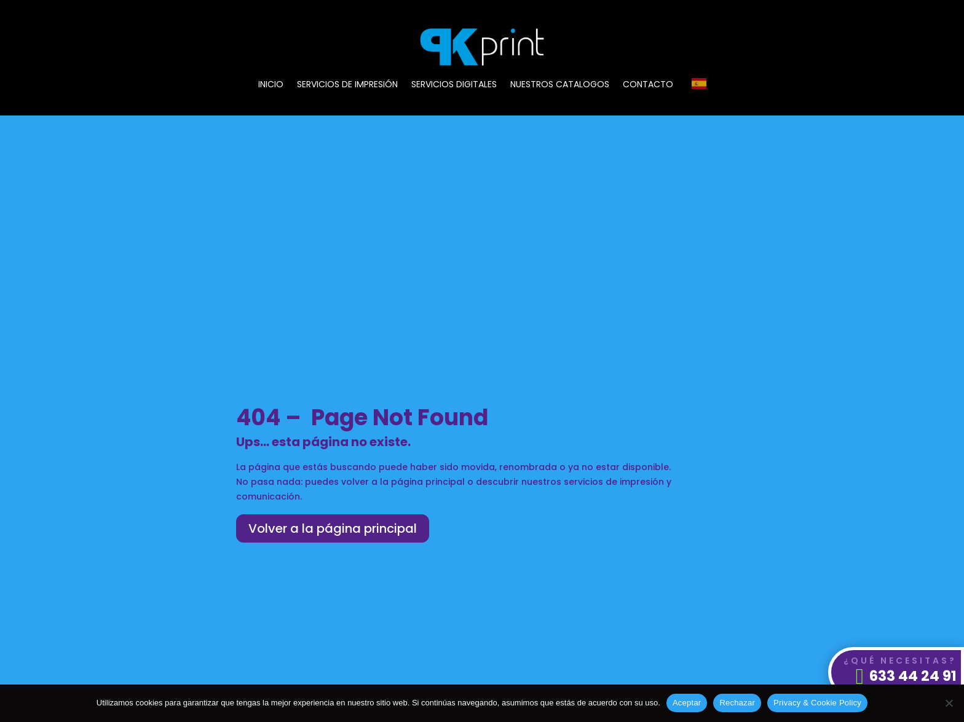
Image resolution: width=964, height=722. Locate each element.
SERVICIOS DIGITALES (454, 85)
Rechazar (737, 702)
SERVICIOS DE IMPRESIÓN (347, 85)
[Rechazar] (948, 703)
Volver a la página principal (332, 528)
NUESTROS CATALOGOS (559, 85)
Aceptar (687, 702)
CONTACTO (648, 85)
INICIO (270, 85)
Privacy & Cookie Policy (817, 702)
